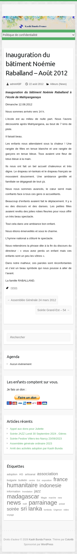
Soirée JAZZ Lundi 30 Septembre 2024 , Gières (38, 433)
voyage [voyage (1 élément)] (10, 515)
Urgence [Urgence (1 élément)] (57, 509)
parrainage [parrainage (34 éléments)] (43, 502)
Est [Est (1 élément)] (38, 480)
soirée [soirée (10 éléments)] (13, 509)
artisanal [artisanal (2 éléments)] (30, 474)
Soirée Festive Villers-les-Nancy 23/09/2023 (36, 438)
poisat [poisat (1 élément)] (62, 504)
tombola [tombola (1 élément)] (48, 509)
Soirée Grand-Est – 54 (53, 310)
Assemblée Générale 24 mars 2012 (31, 300)
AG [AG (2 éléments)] (21, 474)
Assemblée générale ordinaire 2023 (31, 443)
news (14, 287)
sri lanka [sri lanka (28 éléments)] (31, 508)
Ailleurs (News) (58, 84)
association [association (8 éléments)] (47, 474)
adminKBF (16, 84)
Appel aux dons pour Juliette (27, 428)
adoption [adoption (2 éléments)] (12, 474)
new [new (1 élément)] (60, 497)
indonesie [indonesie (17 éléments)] (50, 485)
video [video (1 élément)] (66, 509)
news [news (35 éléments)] (14, 502)
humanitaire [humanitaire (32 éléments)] (22, 485)
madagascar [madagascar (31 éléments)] (23, 496)
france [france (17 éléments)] (60, 479)
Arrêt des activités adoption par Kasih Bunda (36, 448)
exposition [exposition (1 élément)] (47, 480)
